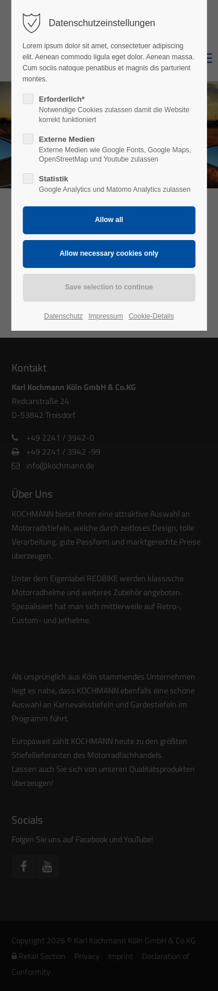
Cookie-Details (151, 316)
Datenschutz (63, 316)
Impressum (105, 316)
